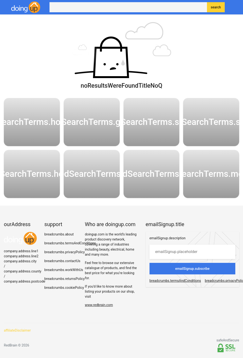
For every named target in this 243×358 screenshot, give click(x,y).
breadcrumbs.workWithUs (63, 270)
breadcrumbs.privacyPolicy (64, 252)
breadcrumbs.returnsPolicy (64, 279)
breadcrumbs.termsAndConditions (70, 243)
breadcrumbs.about (59, 234)
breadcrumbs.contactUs (62, 261)
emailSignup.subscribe (192, 269)
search (216, 7)
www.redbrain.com (99, 305)
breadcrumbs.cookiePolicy (64, 288)
